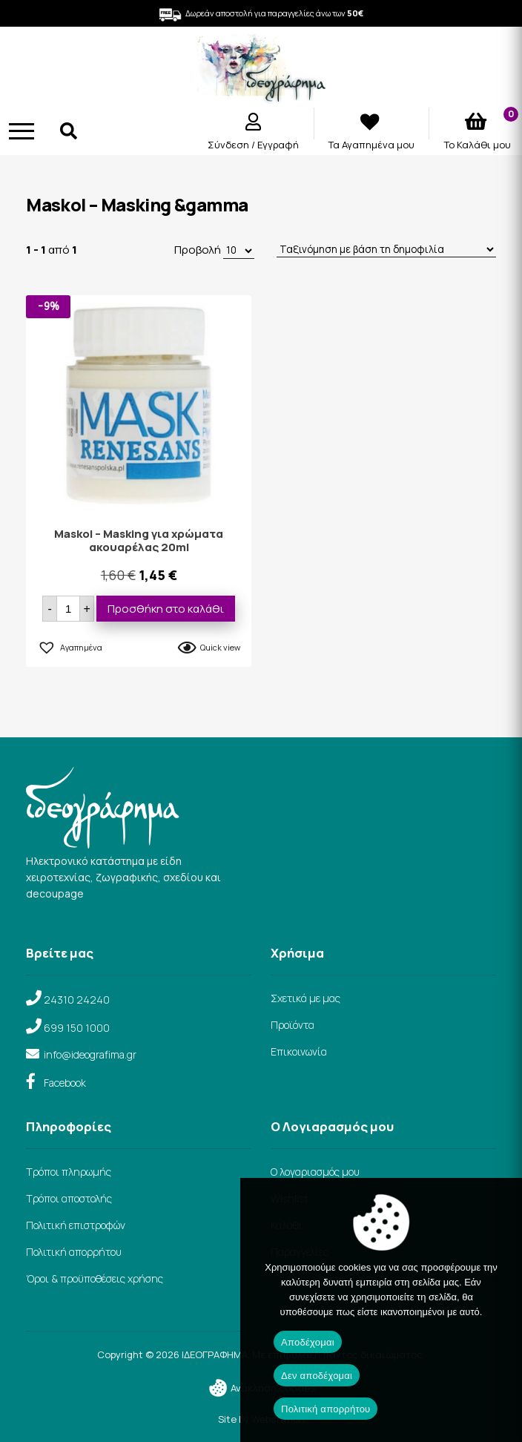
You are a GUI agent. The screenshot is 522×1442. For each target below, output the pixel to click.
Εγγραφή (278, 144)
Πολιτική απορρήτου (74, 1252)
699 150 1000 (77, 1028)
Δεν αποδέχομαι (316, 1375)
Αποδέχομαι (307, 1342)
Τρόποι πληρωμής (68, 1172)
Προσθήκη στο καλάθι (166, 608)
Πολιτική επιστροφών (75, 1225)
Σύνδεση (229, 144)
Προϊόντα (292, 1025)
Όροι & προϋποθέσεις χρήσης (94, 1278)
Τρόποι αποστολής (69, 1198)
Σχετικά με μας (305, 998)
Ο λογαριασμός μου (315, 1172)
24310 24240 (77, 999)
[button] (69, 645)
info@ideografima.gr (90, 1054)
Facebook (65, 1083)
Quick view (220, 647)
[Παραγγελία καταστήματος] (386, 249)
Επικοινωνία (299, 1051)
